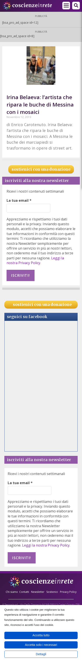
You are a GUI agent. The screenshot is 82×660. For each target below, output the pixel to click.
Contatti (24, 592)
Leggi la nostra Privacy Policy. (35, 260)
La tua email (19, 200)
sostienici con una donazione (41, 169)
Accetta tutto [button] (41, 635)
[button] (76, 5)
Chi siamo (12, 592)
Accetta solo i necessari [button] (41, 645)
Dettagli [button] (41, 654)
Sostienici (52, 592)
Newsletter (37, 592)
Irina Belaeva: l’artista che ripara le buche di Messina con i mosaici (40, 104)
